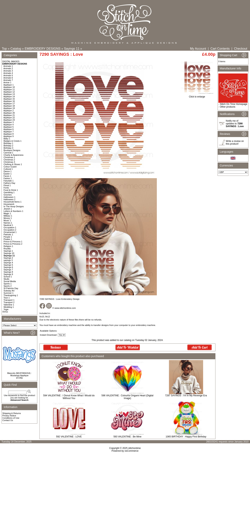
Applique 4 (9, 124)
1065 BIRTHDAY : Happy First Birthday (186, 436)
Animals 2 (8, 68)
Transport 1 (9, 300)
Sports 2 (8, 286)
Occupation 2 (10, 230)
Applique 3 (9, 122)
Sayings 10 (9, 253)
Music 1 (7, 220)
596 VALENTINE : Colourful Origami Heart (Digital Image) (128, 397)
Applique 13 (9, 94)
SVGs (5, 312)
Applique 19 (9, 108)
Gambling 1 (9, 192)
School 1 (8, 276)
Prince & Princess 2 (13, 244)
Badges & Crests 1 (12, 141)
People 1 (8, 237)
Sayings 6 (8, 267)
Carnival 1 (8, 152)
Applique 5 (9, 127)
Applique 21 (9, 115)
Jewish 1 (8, 209)
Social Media (10, 281)
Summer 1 (8, 293)
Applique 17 (9, 103)
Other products (227, 106)
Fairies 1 (8, 178)
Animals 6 (8, 78)
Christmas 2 (9, 159)
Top (4, 48)
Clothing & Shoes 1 (13, 164)
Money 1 (8, 218)
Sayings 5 (8, 265)
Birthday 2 (8, 145)
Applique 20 (9, 113)
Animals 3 (8, 71)
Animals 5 (8, 75)
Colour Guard (10, 166)
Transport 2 (9, 302)
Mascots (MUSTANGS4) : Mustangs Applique (19, 374)
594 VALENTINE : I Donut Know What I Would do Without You (69, 397)
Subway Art (9, 290)
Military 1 (8, 216)
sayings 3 (8, 260)
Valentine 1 (9, 305)
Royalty (7, 248)
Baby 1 (7, 138)
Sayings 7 (8, 269)
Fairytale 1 (8, 181)
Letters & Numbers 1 (13, 211)
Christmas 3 (9, 162)
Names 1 (8, 223)
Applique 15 (9, 99)
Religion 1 (8, 246)
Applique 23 (9, 120)
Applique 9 (9, 136)
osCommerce (131, 451)
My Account (198, 48)
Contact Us (7, 420)
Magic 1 (7, 213)
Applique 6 (9, 129)
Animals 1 (8, 66)
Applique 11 (9, 89)
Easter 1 (8, 174)
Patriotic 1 (8, 234)
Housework (9, 204)
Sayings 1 (8, 251)
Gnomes (8, 195)
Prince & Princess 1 (13, 241)
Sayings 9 (8, 274)
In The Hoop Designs (14, 206)
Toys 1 (7, 297)
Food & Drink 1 (11, 190)
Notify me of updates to (235, 123)
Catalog (15, 48)
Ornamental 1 (10, 232)
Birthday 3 (8, 148)
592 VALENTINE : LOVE (69, 436)
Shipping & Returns (11, 413)
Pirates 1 (8, 239)
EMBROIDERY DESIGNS (42, 48)
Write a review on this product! (235, 142)
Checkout (240, 48)
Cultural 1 (8, 169)
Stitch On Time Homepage (233, 104)
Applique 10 (9, 87)
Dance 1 (8, 171)
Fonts (6, 188)
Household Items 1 (12, 202)
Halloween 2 (9, 199)
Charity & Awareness (13, 155)
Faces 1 (7, 176)
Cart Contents (220, 48)
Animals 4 (8, 73)
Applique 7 (9, 131)
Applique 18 (9, 106)
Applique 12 (9, 92)
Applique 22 (9, 117)
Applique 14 (9, 96)
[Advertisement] (125, 485)
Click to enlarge (197, 95)
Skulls (6, 279)
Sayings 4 (8, 262)
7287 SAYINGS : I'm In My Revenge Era (186, 395)
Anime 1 (7, 82)
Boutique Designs (12, 150)
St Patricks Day (11, 288)
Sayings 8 (8, 272)
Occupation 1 (10, 227)
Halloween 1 (9, 197)
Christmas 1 (9, 157)
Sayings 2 (8, 258)
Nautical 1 (8, 225)
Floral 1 (7, 185)
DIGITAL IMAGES (10, 61)
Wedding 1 (9, 307)
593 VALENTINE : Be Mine (127, 436)
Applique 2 (9, 110)
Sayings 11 (71, 48)
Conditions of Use (10, 418)
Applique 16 (9, 101)
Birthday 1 (8, 143)
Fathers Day (9, 183)
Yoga (6, 309)
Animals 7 (8, 80)
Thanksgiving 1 (11, 295)
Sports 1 (8, 283)
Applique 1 (9, 85)
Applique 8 (9, 134)
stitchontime (134, 448)
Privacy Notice (9, 415)
